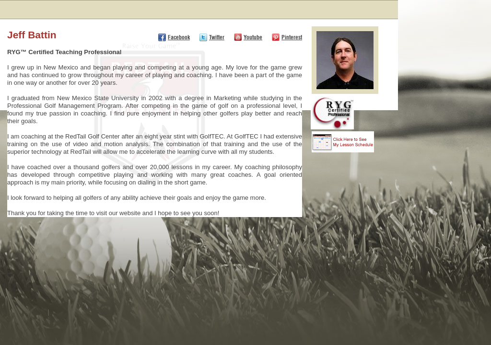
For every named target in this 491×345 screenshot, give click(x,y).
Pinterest (291, 37)
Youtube (253, 37)
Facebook (179, 37)
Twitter (216, 37)
